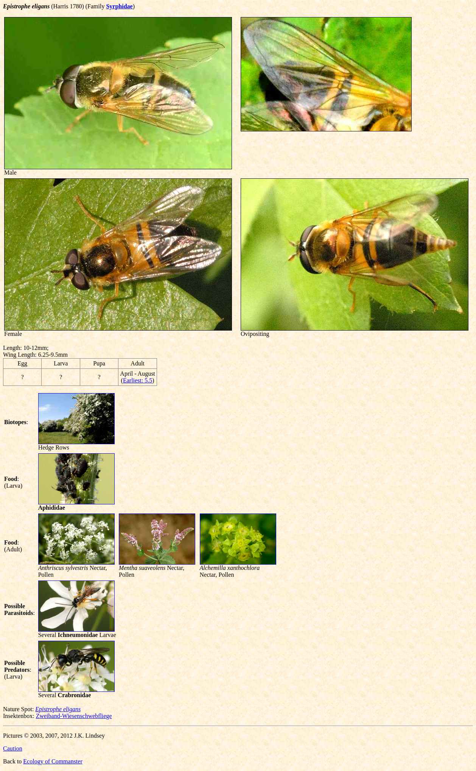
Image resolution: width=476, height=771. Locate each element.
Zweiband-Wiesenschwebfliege (74, 716)
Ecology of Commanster (52, 761)
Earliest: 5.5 (137, 380)
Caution (12, 748)
